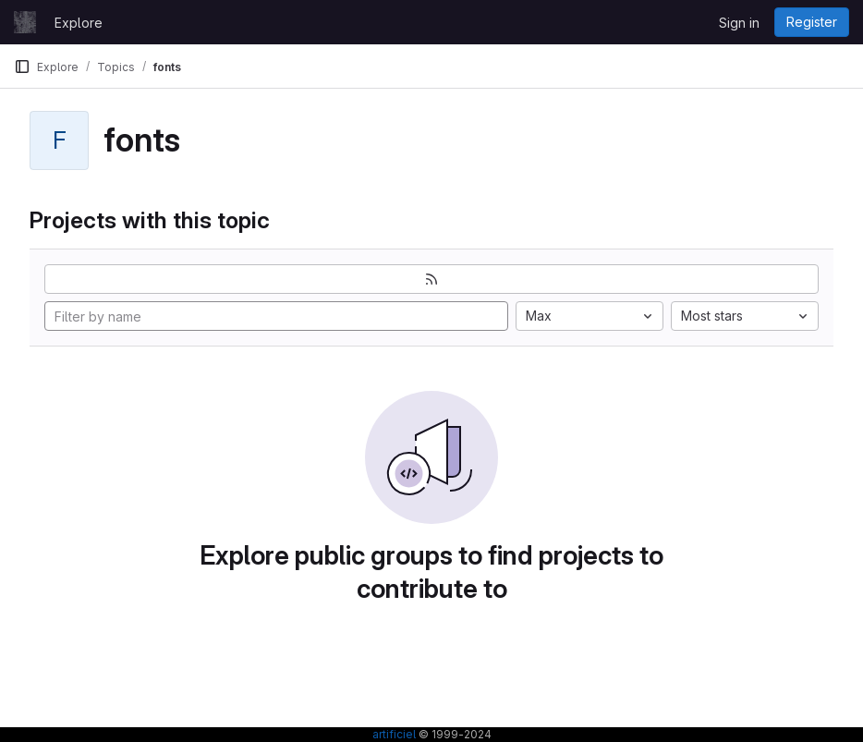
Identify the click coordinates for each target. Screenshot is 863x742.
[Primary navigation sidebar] (22, 66)
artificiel (394, 734)
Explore (79, 22)
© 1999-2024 (454, 734)
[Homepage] (25, 22)
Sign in (739, 22)
